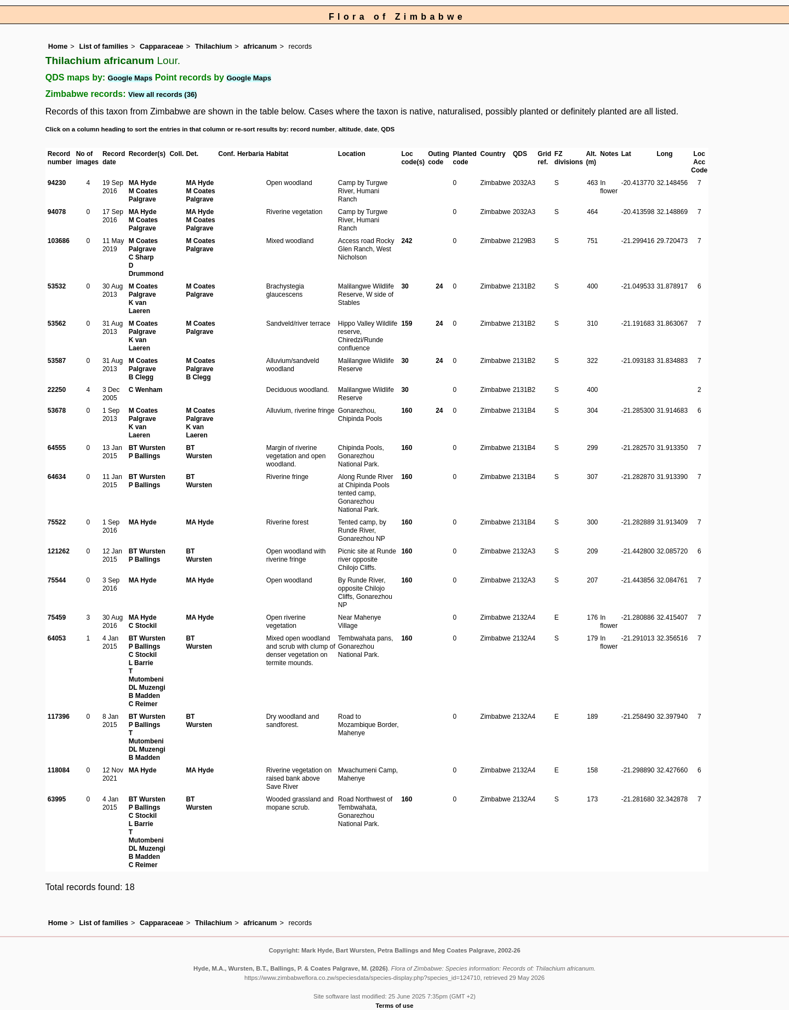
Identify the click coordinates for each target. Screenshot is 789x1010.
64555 (57, 448)
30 (404, 286)
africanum (260, 46)
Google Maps (130, 78)
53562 (57, 323)
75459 (57, 617)
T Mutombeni (146, 675)
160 (406, 410)
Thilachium (213, 46)
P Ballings (145, 456)
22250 (57, 390)
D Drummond (146, 270)
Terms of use (395, 1005)
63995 (57, 799)
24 (439, 286)
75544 (57, 580)
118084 (59, 770)
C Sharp (141, 257)
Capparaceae (162, 46)
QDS (388, 129)
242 (406, 241)
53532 (57, 286)
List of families (103, 46)
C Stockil (143, 626)
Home (58, 46)
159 (406, 323)
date (371, 129)
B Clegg (141, 377)
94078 (57, 212)
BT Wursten (147, 448)
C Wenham (146, 390)
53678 (57, 410)
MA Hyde (143, 183)
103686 (59, 241)
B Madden (144, 696)
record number (312, 129)
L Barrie (141, 663)
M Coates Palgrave (143, 195)
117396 (59, 716)
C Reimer (143, 704)
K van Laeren (139, 307)
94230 (57, 183)
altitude (350, 129)
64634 (57, 477)
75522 (57, 522)
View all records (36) (162, 94)
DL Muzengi (147, 687)
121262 (59, 551)
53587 (57, 361)
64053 (57, 638)
